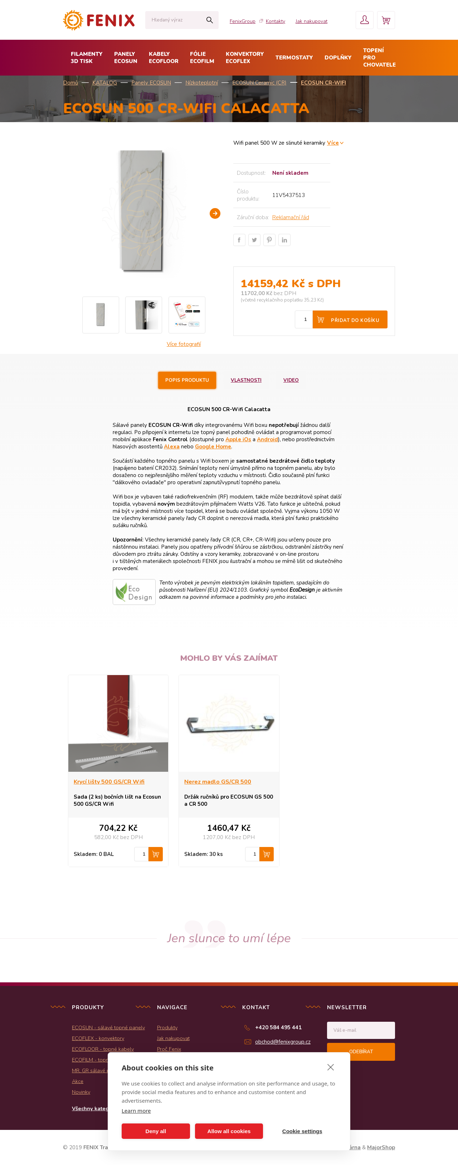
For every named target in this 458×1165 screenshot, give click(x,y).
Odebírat (361, 1052)
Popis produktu (187, 380)
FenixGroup (242, 21)
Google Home (213, 446)
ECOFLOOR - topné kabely (103, 1049)
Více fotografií (184, 344)
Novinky (81, 1092)
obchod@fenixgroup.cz (283, 1041)
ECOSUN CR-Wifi (323, 82)
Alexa (172, 446)
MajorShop (381, 1147)
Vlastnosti (246, 380)
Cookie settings (302, 1131)
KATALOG (104, 82)
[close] (330, 1067)
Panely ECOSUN (151, 82)
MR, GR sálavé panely (97, 1070)
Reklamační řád (290, 217)
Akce (77, 1081)
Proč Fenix (169, 1049)
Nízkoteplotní (201, 82)
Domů (70, 82)
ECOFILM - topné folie (97, 1059)
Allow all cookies (229, 1131)
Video (291, 380)
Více (333, 142)
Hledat (209, 20)
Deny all (156, 1131)
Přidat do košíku (355, 320)
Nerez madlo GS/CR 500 (217, 782)
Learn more (136, 1110)
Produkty (167, 1027)
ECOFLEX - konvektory (98, 1038)
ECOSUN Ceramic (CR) (259, 82)
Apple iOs (238, 439)
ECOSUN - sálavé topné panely (108, 1027)
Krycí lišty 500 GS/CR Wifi (109, 782)
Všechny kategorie (95, 1108)
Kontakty (275, 21)
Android (267, 439)
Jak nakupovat (311, 21)
